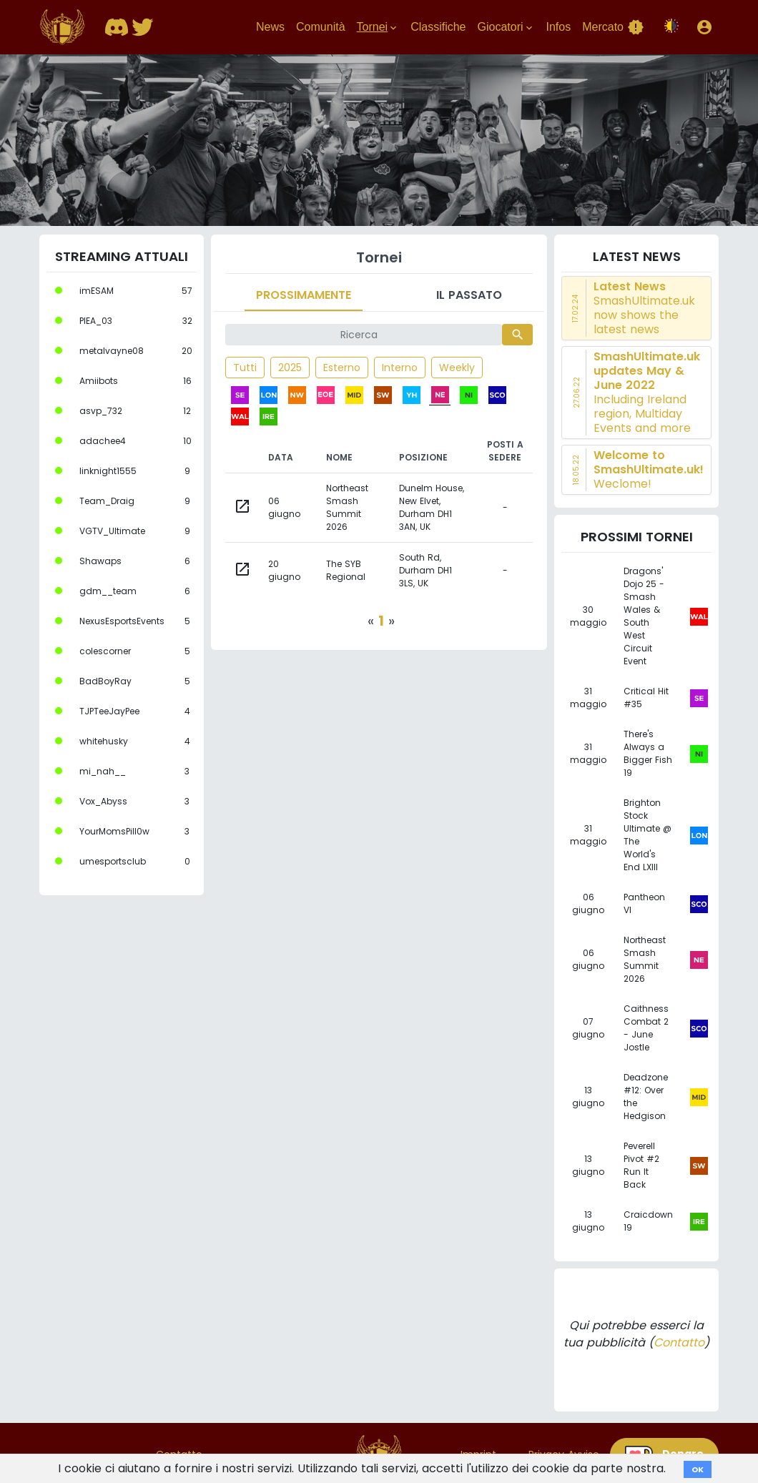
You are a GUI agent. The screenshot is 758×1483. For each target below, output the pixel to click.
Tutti (245, 367)
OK (697, 1469)
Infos (558, 27)
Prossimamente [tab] (303, 295)
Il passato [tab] (469, 295)
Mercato (613, 27)
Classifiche (438, 27)
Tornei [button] (378, 27)
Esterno (341, 367)
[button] (704, 27)
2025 (290, 367)
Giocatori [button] (505, 27)
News (270, 27)
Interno (400, 367)
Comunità (320, 27)
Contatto (679, 1342)
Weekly (457, 367)
